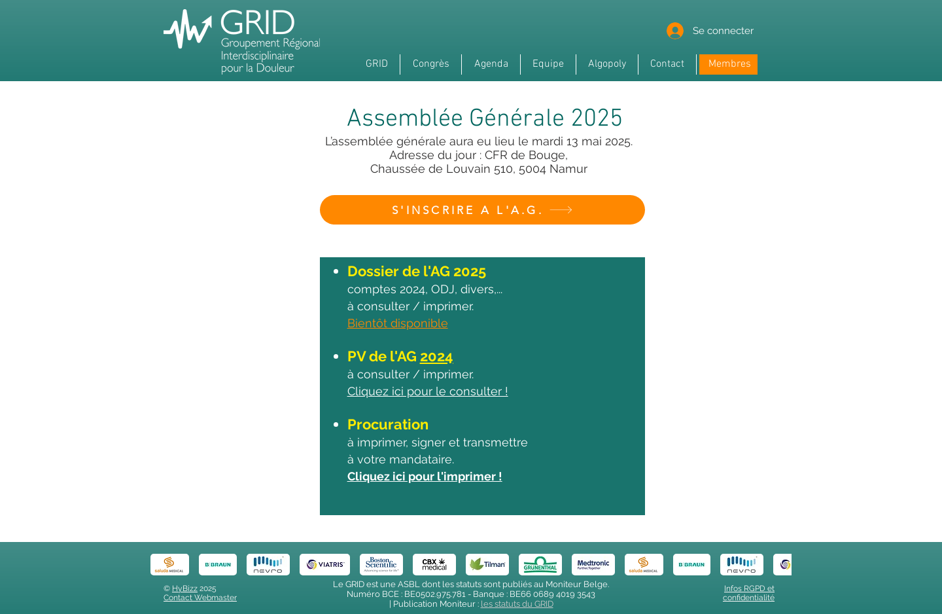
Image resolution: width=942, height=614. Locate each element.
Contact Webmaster (200, 597)
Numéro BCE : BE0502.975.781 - (410, 594)
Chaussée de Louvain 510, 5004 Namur (478, 168)
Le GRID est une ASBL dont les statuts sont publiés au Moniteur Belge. (471, 584)
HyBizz (185, 588)
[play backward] (166, 564)
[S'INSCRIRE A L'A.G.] (482, 210)
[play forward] (775, 564)
